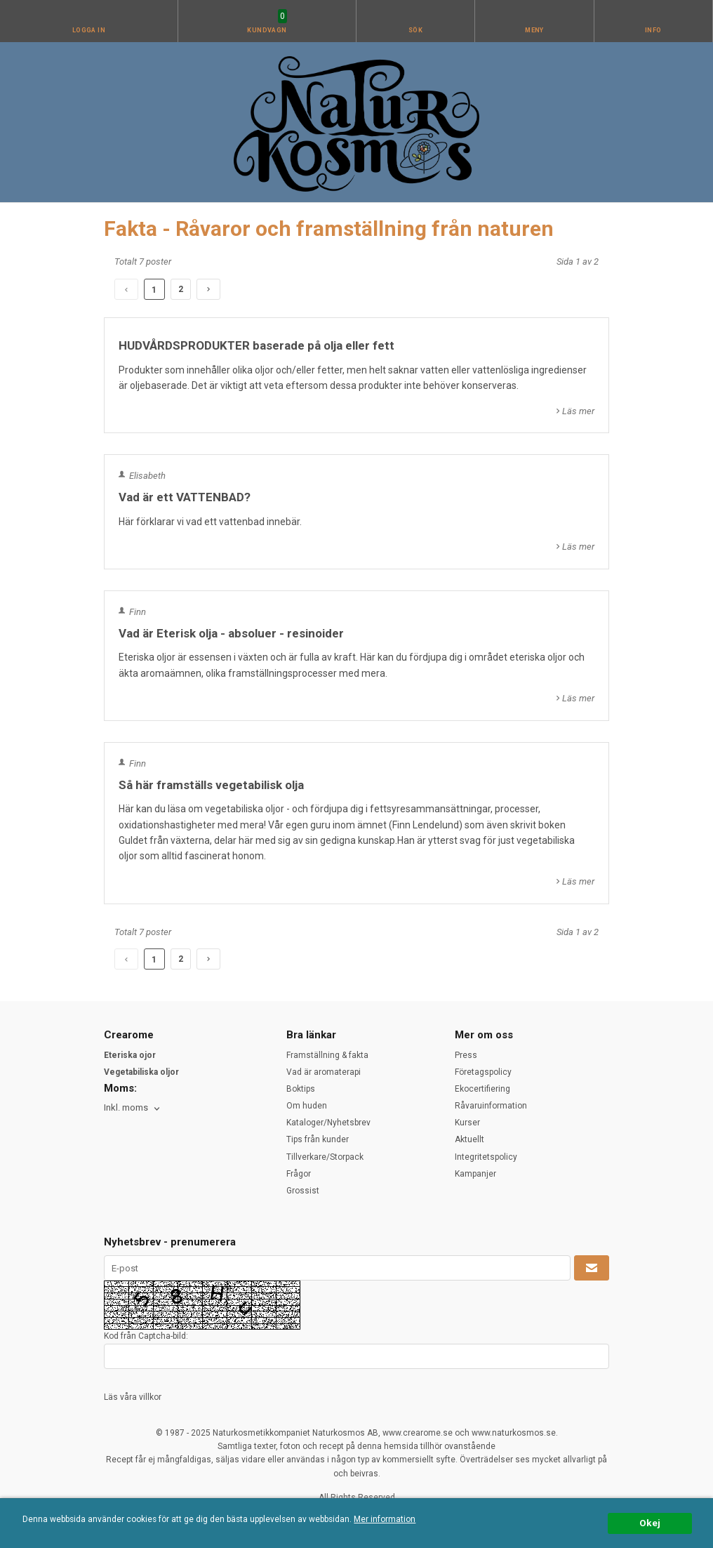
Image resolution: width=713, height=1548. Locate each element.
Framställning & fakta (327, 1055)
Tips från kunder (317, 1139)
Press (466, 1055)
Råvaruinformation (491, 1106)
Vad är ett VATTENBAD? (185, 497)
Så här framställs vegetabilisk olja (211, 785)
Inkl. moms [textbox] (126, 1108)
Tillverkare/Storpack (325, 1157)
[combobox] (133, 1108)
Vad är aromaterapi (323, 1072)
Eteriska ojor (130, 1055)
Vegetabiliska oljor (141, 1072)
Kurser (467, 1122)
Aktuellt (469, 1139)
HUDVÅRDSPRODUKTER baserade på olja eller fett (256, 345)
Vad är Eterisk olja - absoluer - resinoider (231, 633)
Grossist (302, 1191)
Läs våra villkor (132, 1397)
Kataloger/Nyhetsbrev (328, 1122)
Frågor (298, 1174)
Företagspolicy (483, 1072)
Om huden (306, 1106)
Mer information (384, 1519)
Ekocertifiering (482, 1089)
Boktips (300, 1089)
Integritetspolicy (486, 1157)
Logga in (89, 30)
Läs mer (578, 411)
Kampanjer (475, 1174)
